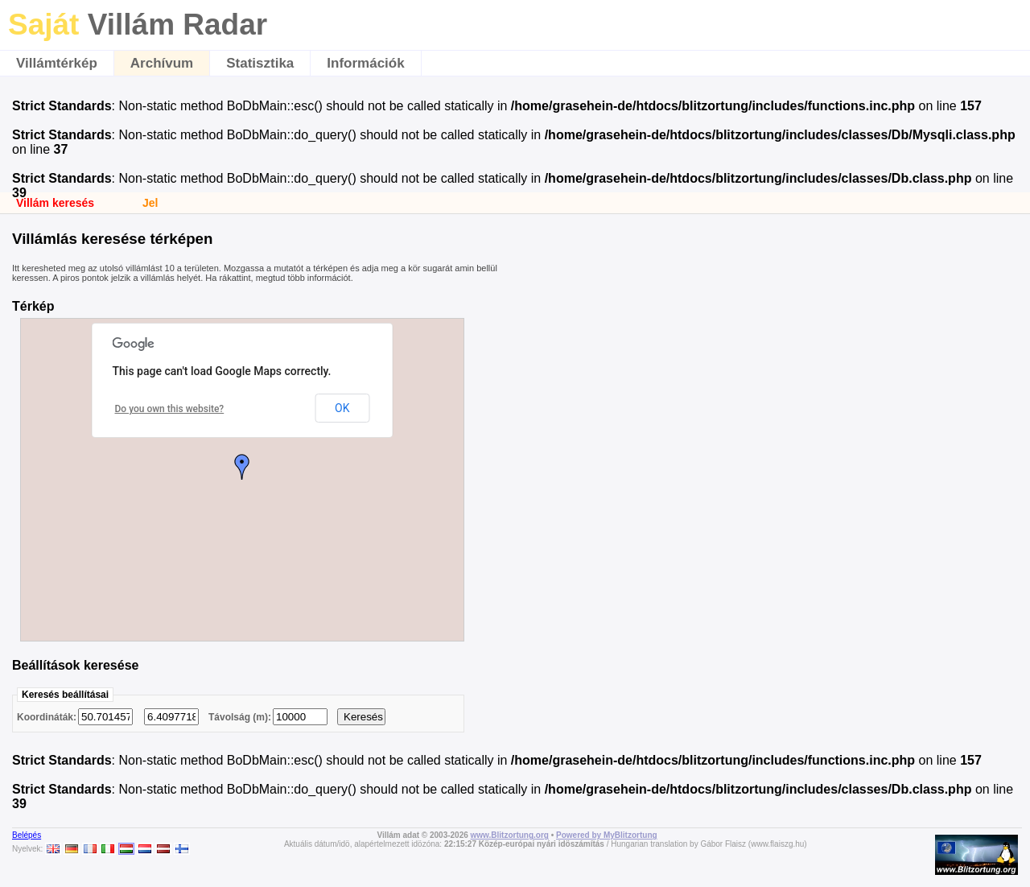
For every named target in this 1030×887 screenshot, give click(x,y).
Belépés (26, 835)
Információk (365, 63)
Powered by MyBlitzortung (606, 835)
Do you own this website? (170, 409)
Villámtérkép (56, 63)
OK (342, 408)
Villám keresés (55, 202)
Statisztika (260, 63)
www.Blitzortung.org (510, 835)
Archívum (161, 63)
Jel (150, 202)
